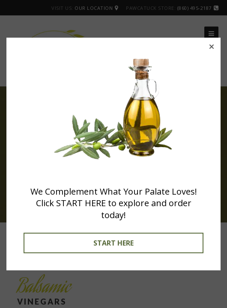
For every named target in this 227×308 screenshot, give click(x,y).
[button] (211, 46)
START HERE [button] (113, 243)
